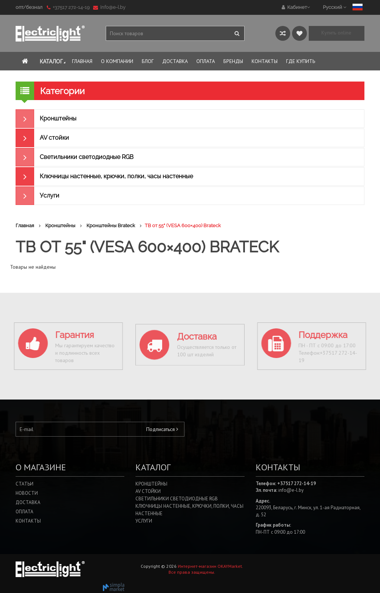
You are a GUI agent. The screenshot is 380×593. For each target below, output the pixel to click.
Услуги (37, 195)
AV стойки (42, 138)
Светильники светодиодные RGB (75, 157)
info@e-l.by (109, 7)
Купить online (336, 32)
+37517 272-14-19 (69, 7)
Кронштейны (46, 118)
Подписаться (162, 429)
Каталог (53, 62)
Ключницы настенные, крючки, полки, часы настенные (104, 176)
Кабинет (296, 7)
